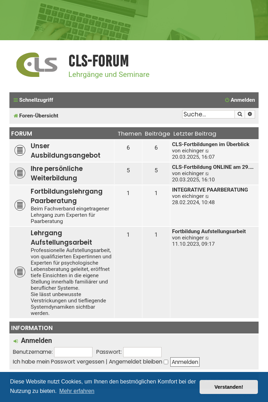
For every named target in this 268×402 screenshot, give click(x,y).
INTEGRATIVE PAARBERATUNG (210, 190)
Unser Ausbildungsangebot (65, 151)
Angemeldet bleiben (138, 361)
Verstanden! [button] (229, 387)
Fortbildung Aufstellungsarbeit (209, 231)
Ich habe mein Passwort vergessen (58, 361)
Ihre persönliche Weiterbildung (57, 173)
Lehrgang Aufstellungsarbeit (61, 238)
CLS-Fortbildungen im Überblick (210, 144)
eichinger (193, 151)
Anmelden (36, 341)
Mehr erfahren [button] (77, 391)
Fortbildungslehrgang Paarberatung (67, 196)
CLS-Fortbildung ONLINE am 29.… (213, 167)
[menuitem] (239, 100)
